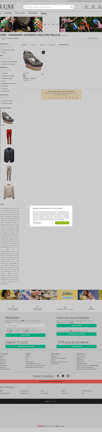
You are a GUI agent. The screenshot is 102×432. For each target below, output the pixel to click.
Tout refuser (37, 222)
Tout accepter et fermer (62, 222)
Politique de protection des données (56, 219)
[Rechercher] (71, 7)
